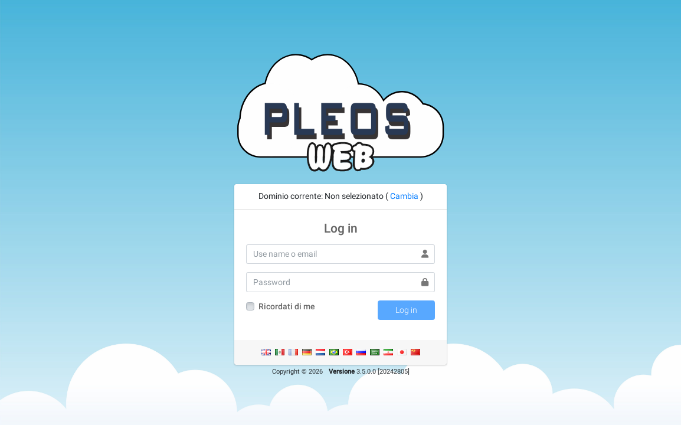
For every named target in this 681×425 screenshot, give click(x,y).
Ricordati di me (286, 306)
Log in (406, 310)
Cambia (404, 196)
